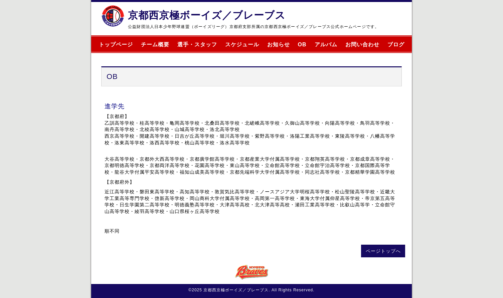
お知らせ (278, 44)
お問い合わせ (362, 44)
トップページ (116, 44)
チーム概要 (155, 44)
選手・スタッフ (197, 44)
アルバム (326, 44)
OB (302, 44)
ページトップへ (383, 251)
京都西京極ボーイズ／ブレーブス (207, 15)
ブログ (395, 44)
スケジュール (242, 44)
